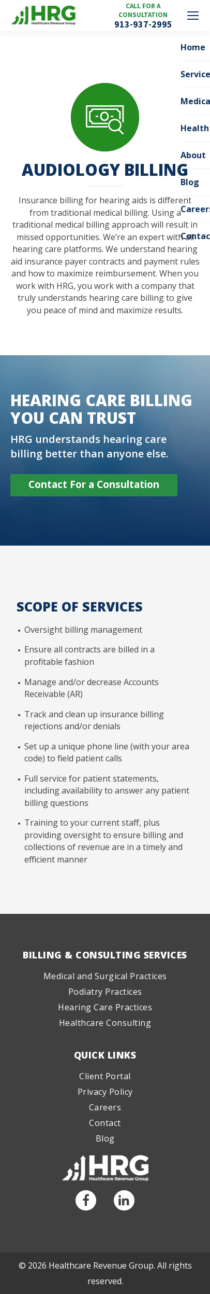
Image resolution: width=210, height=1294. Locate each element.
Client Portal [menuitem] (105, 1076)
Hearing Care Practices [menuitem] (105, 1007)
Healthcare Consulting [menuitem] (105, 1022)
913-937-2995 (143, 24)
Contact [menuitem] (105, 1123)
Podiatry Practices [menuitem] (105, 991)
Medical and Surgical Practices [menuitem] (105, 976)
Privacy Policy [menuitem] (105, 1091)
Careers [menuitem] (105, 1107)
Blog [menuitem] (105, 1138)
